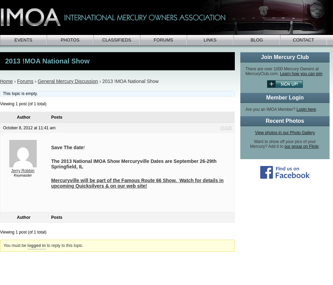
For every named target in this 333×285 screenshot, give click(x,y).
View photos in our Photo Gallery (285, 132)
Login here (306, 109)
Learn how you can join (301, 73)
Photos (70, 40)
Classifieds (116, 40)
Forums (163, 40)
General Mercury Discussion (68, 81)
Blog (257, 40)
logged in (36, 245)
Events (23, 40)
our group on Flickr (302, 146)
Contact (303, 40)
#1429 (226, 128)
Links (210, 40)
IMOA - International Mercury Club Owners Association (165, 17)
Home (6, 81)
